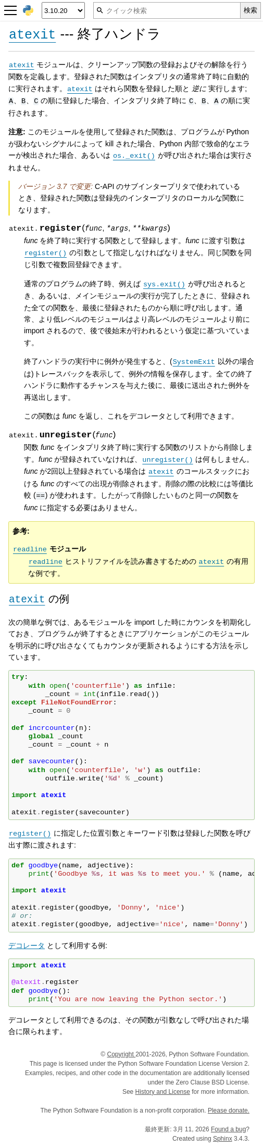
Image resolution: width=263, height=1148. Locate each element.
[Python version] (63, 10)
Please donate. (228, 1110)
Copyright (121, 1054)
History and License (162, 1091)
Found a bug (228, 1129)
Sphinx (222, 1138)
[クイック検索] (167, 10)
